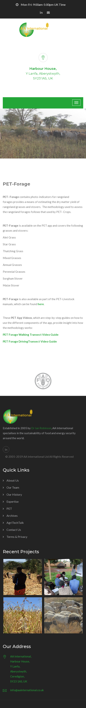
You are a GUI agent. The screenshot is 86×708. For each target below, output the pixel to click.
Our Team (13, 487)
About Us (13, 480)
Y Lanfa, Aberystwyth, (43, 73)
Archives (12, 515)
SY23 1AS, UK (43, 78)
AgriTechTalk (15, 522)
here (41, 304)
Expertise (13, 501)
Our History (14, 494)
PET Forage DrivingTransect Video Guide (30, 341)
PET (9, 508)
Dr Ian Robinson (41, 428)
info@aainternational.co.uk (27, 690)
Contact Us (14, 529)
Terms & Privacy (17, 536)
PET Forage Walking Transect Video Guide (31, 334)
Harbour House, (43, 69)
